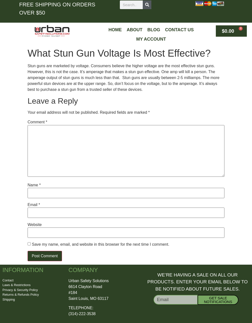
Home (115, 29)
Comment (37, 122)
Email (34, 205)
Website (35, 225)
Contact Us (179, 29)
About (134, 29)
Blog (153, 29)
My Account (151, 39)
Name (34, 185)
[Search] (147, 4)
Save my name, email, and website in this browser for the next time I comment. (100, 244)
